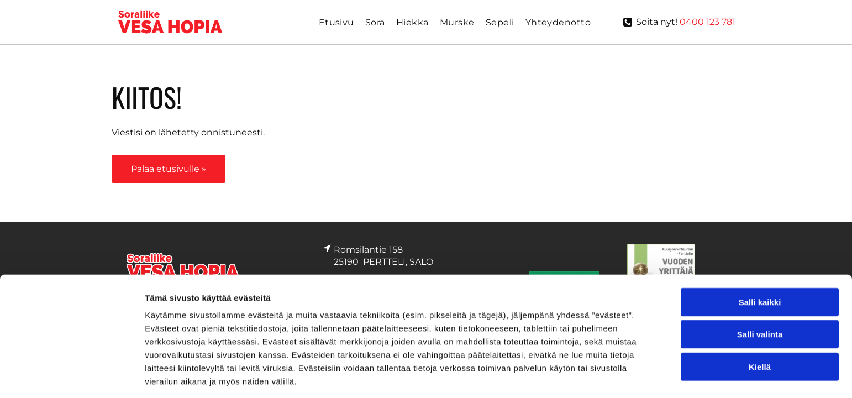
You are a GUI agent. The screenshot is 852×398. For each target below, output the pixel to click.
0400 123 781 (707, 22)
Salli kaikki (760, 230)
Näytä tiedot (591, 345)
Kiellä (760, 295)
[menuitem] (336, 22)
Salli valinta (760, 263)
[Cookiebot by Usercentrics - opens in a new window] (71, 346)
